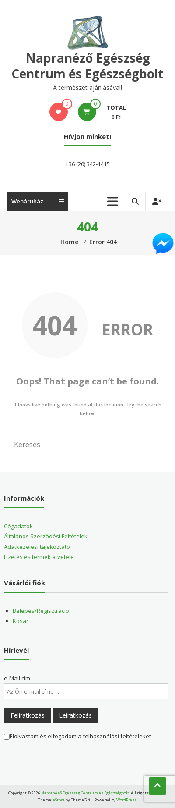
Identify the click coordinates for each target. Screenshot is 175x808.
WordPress (126, 800)
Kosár (20, 621)
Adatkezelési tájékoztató (37, 547)
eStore (59, 800)
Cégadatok (18, 526)
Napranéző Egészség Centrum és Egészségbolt (87, 66)
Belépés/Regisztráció (41, 611)
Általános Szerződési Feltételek (46, 536)
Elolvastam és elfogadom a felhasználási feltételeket (77, 736)
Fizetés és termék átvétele (39, 557)
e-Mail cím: (18, 678)
